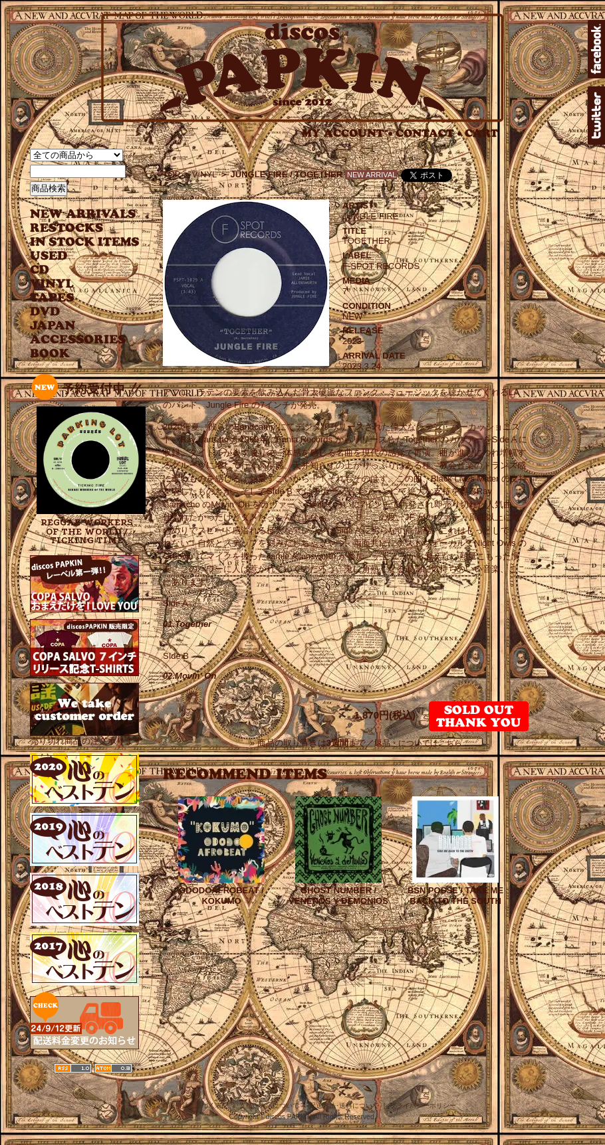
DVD (45, 312)
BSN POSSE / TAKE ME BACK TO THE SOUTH (455, 895)
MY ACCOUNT (347, 133)
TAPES (52, 298)
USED (75, 256)
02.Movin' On (189, 676)
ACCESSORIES (78, 340)
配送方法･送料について (344, 1105)
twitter (596, 115)
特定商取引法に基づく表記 (189, 1105)
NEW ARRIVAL (83, 214)
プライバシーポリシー (423, 1105)
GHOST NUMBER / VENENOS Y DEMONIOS (338, 895)
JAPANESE (75, 326)
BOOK (50, 354)
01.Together (187, 624)
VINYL (53, 284)
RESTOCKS (75, 228)
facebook (596, 49)
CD (40, 270)
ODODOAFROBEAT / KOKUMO (221, 895)
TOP (172, 174)
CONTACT (429, 133)
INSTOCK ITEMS (84, 242)
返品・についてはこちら (418, 743)
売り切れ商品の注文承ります (86, 735)
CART (482, 133)
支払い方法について (269, 1105)
